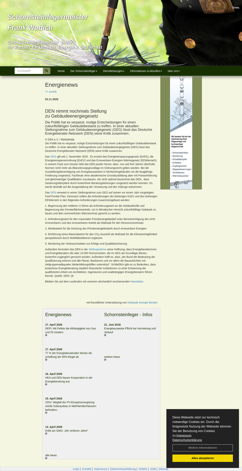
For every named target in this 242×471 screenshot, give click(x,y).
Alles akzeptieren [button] (203, 458)
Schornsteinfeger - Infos (128, 314)
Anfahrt (143, 468)
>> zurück (51, 91)
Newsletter (137, 281)
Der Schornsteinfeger (83, 71)
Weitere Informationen (202, 447)
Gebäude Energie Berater (142, 302)
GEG (53, 156)
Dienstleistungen (114, 71)
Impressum (183, 435)
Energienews (58, 314)
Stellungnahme (97, 249)
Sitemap (163, 468)
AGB (153, 468)
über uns (174, 71)
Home (61, 71)
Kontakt (86, 468)
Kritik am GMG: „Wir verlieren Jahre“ (66, 430)
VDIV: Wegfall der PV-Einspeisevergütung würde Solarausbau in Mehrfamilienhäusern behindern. (70, 406)
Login (76, 468)
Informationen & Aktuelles (146, 71)
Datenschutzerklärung (187, 440)
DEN (53, 192)
